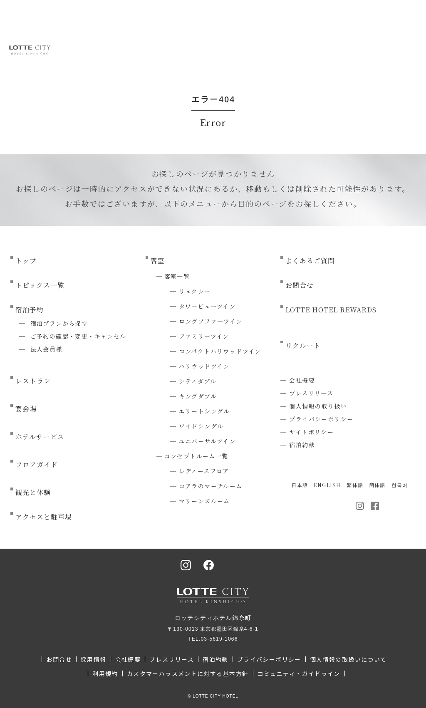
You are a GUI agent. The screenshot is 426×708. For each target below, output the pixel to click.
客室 (158, 260)
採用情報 (93, 659)
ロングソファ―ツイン (211, 321)
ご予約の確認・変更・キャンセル (78, 336)
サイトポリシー (311, 432)
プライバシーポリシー (321, 419)
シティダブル (197, 381)
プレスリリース (311, 393)
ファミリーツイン (204, 336)
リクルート (303, 345)
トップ (26, 260)
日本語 (299, 484)
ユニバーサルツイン (207, 441)
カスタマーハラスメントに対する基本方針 (188, 673)
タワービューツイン (207, 306)
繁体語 (355, 484)
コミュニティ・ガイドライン (299, 673)
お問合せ (299, 285)
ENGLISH (327, 484)
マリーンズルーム (204, 501)
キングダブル (198, 396)
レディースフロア (204, 471)
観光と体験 (33, 492)
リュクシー (195, 291)
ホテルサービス (39, 436)
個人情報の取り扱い (318, 406)
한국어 (399, 484)
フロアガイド (36, 464)
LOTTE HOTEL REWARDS (330, 309)
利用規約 (105, 673)
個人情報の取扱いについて (348, 659)
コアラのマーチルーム (211, 486)
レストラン (33, 381)
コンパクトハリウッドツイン (220, 351)
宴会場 (26, 408)
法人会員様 (46, 349)
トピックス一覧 (39, 285)
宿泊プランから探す (59, 323)
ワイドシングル (201, 426)
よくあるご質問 (310, 260)
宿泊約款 (302, 445)
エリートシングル (204, 411)
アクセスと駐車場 (43, 517)
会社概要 (302, 380)
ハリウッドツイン (204, 366)
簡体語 (377, 484)
